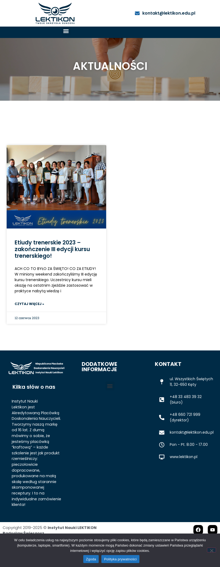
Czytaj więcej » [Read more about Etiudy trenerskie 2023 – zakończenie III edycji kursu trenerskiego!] (29, 318)
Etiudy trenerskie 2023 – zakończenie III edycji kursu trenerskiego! (52, 263)
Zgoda (91, 559)
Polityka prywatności (120, 559)
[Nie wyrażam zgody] (211, 550)
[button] (66, 31)
